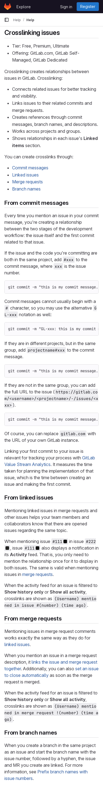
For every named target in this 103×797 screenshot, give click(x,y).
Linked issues (25, 175)
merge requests (37, 574)
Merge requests (27, 181)
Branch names (26, 189)
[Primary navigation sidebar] (6, 19)
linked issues (17, 644)
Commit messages (30, 167)
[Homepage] (7, 6)
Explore (23, 6)
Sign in (66, 6)
